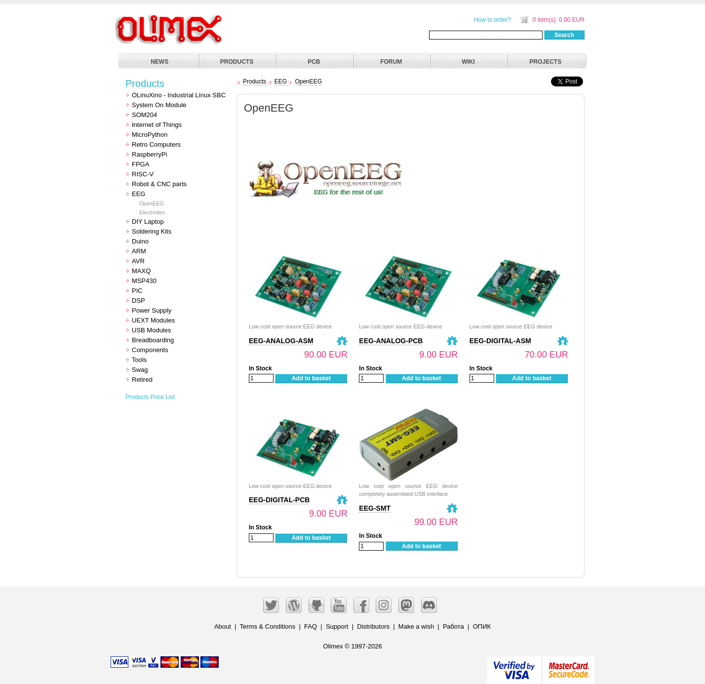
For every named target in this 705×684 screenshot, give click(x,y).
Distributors (373, 626)
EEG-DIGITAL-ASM (500, 341)
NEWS (159, 61)
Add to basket (311, 378)
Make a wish (416, 626)
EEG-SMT (375, 508)
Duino (140, 241)
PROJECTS (546, 61)
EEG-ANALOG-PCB (391, 341)
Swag (140, 369)
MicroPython (149, 134)
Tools (139, 359)
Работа (453, 626)
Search (564, 35)
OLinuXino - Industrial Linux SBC (179, 95)
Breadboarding (153, 340)
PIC (137, 290)
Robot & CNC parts (159, 184)
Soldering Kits (151, 231)
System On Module (159, 105)
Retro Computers (156, 144)
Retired (142, 379)
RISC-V (143, 174)
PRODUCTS (236, 61)
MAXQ (141, 271)
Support (337, 626)
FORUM (391, 61)
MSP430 (144, 280)
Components (150, 350)
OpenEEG (151, 203)
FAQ (310, 626)
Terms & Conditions (268, 626)
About (222, 626)
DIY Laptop (148, 221)
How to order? (492, 19)
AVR (138, 261)
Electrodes (152, 212)
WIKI (468, 61)
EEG (138, 194)
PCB (314, 61)
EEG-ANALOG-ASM (281, 341)
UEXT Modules (153, 320)
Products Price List (150, 397)
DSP (138, 300)
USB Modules (151, 330)
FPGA (140, 164)
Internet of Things (157, 124)
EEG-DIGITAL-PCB (279, 500)
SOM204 (144, 115)
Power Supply (151, 310)
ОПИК (482, 626)
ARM (139, 251)
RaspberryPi (149, 154)
